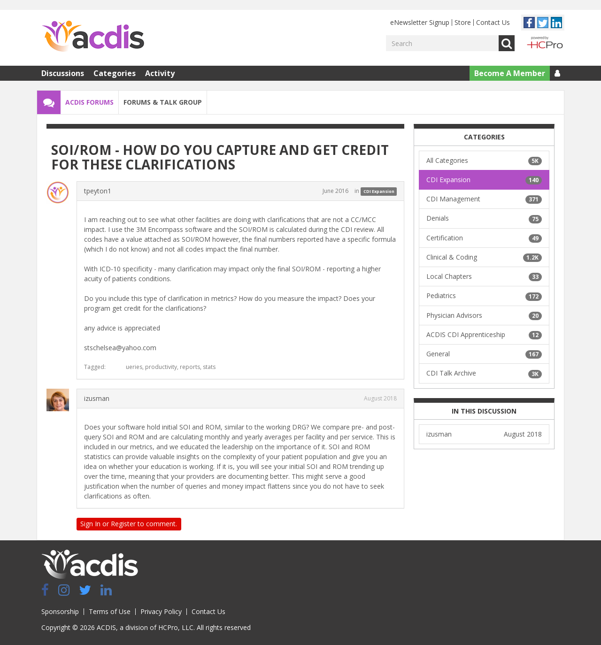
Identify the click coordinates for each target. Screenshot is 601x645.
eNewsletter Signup (419, 22)
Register (123, 523)
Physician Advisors (484, 315)
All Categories (484, 160)
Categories (114, 73)
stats (209, 367)
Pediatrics (484, 295)
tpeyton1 (97, 190)
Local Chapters (484, 276)
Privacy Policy (161, 611)
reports (190, 367)
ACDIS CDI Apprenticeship (484, 334)
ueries (134, 367)
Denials (484, 218)
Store (463, 22)
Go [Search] (507, 43)
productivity (161, 367)
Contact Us (493, 22)
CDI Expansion (378, 191)
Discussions (62, 73)
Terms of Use (110, 611)
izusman (96, 398)
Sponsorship (60, 611)
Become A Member (509, 73)
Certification (484, 238)
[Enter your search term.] (442, 43)
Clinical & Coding (484, 257)
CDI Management (484, 199)
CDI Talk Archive (484, 373)
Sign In (90, 523)
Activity (160, 73)
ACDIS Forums (89, 102)
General (484, 354)
